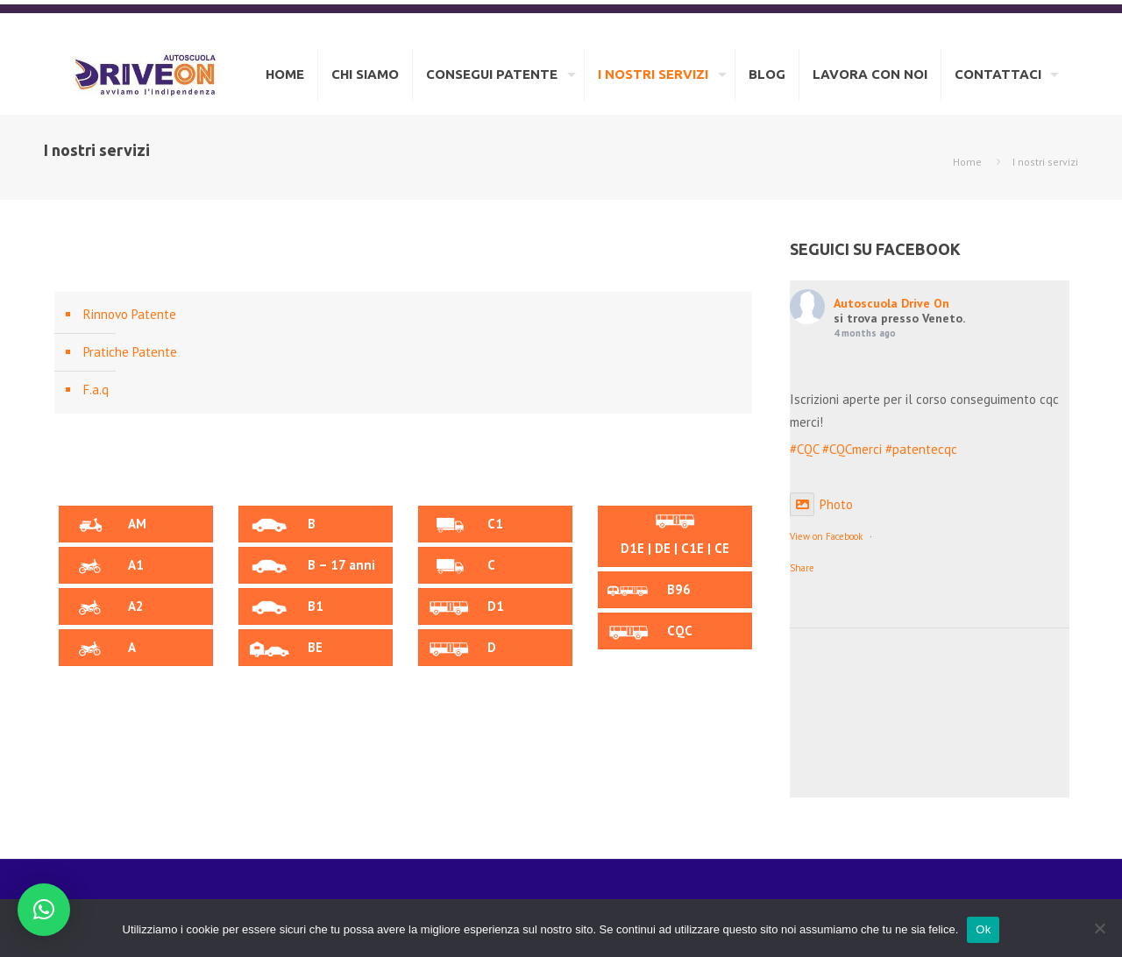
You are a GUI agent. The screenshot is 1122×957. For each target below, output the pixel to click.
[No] (1100, 928)
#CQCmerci (852, 449)
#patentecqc (921, 449)
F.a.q (96, 389)
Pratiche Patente (130, 352)
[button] (44, 909)
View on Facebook (826, 536)
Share (802, 568)
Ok (983, 929)
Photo (821, 504)
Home (967, 161)
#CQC (804, 449)
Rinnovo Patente (129, 314)
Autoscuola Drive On (891, 303)
